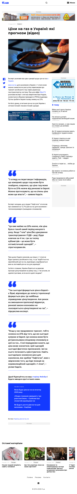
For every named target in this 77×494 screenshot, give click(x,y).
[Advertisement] (63, 197)
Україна (16, 419)
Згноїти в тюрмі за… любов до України (63, 164)
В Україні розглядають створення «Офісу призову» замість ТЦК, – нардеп (62, 156)
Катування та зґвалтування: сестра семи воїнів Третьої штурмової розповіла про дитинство (57, 468)
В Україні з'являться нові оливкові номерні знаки (61, 139)
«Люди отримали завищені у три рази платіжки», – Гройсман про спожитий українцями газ (27, 398)
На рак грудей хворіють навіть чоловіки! (11, 466)
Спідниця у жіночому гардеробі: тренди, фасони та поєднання (63, 147)
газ (28, 419)
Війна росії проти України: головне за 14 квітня (61, 110)
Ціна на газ (12, 85)
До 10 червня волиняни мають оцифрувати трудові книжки (63, 132)
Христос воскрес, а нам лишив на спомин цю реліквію (63, 125)
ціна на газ (22, 419)
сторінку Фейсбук (39, 377)
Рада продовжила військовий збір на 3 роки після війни (63, 179)
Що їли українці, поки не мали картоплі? (34, 466)
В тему (55, 105)
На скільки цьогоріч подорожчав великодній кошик (63, 117)
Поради (13, 462)
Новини (19, 24)
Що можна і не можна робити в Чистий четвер (63, 172)
